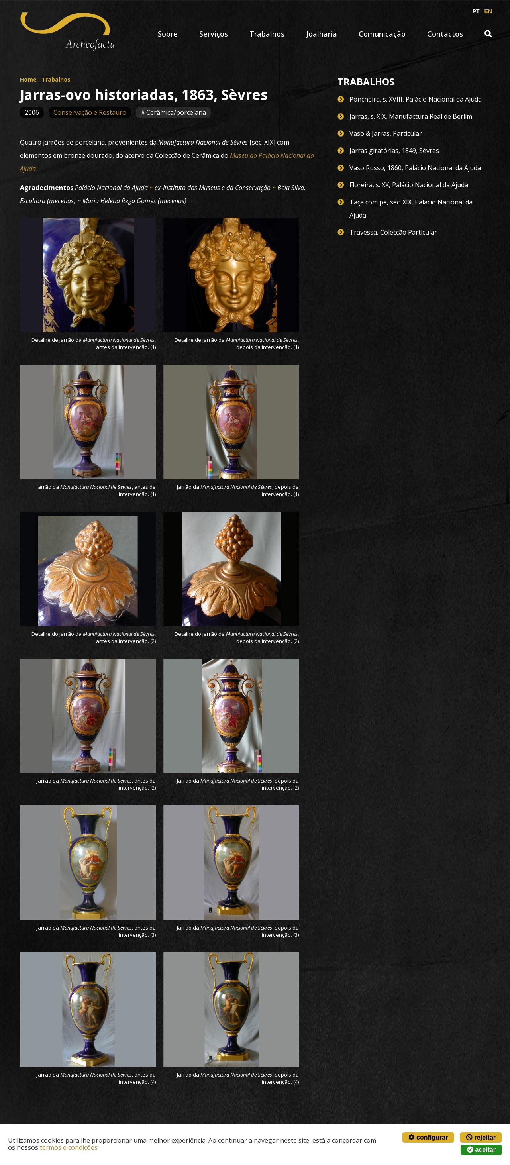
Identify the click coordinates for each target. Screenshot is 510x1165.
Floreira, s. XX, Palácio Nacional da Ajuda (408, 184)
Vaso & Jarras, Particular (385, 133)
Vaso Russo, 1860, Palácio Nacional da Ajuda (415, 167)
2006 (32, 112)
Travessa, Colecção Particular (393, 232)
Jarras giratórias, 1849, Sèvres (394, 150)
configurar (428, 1137)
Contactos (445, 34)
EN (488, 11)
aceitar (481, 1149)
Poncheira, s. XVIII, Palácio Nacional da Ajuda (415, 99)
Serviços (213, 34)
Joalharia (321, 34)
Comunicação (382, 34)
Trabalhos (266, 34)
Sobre (168, 34)
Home (28, 79)
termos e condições (69, 1147)
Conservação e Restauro (89, 112)
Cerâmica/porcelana (176, 112)
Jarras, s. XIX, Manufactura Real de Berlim (410, 116)
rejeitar (481, 1137)
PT (476, 11)
